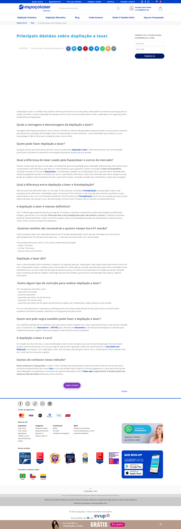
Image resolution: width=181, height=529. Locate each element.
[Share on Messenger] (97, 48)
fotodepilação (89, 190)
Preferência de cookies (67, 500)
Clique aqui (87, 371)
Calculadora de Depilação (61, 433)
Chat (51, 368)
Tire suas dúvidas (74, 2)
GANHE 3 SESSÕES (72, 385)
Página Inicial (22, 23)
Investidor (56, 431)
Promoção (38, 433)
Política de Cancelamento (98, 500)
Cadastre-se (143, 10)
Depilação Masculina (56, 17)
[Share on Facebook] (68, 48)
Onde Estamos (96, 17)
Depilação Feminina (26, 17)
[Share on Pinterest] (85, 48)
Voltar (124, 391)
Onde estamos (22, 431)
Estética (110, 2)
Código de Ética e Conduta (115, 500)
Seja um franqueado (24, 438)
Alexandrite (42, 327)
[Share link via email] (108, 48)
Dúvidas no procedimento (82, 428)
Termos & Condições (82, 500)
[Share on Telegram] (91, 48)
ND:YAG (54, 327)
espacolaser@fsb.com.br (99, 503)
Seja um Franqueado (154, 17)
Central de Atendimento (81, 433)
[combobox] (90, 8)
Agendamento (55, 2)
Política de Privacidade (51, 500)
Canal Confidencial (131, 500)
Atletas (55, 428)
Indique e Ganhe (94, 2)
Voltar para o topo (90, 489)
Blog (77, 17)
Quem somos (37, 2)
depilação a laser (80, 149)
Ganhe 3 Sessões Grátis (123, 17)
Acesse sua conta (143, 7)
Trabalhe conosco (127, 2)
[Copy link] (114, 48)
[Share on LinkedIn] (79, 48)
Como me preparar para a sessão (84, 431)
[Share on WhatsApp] (102, 48)
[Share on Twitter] (74, 48)
